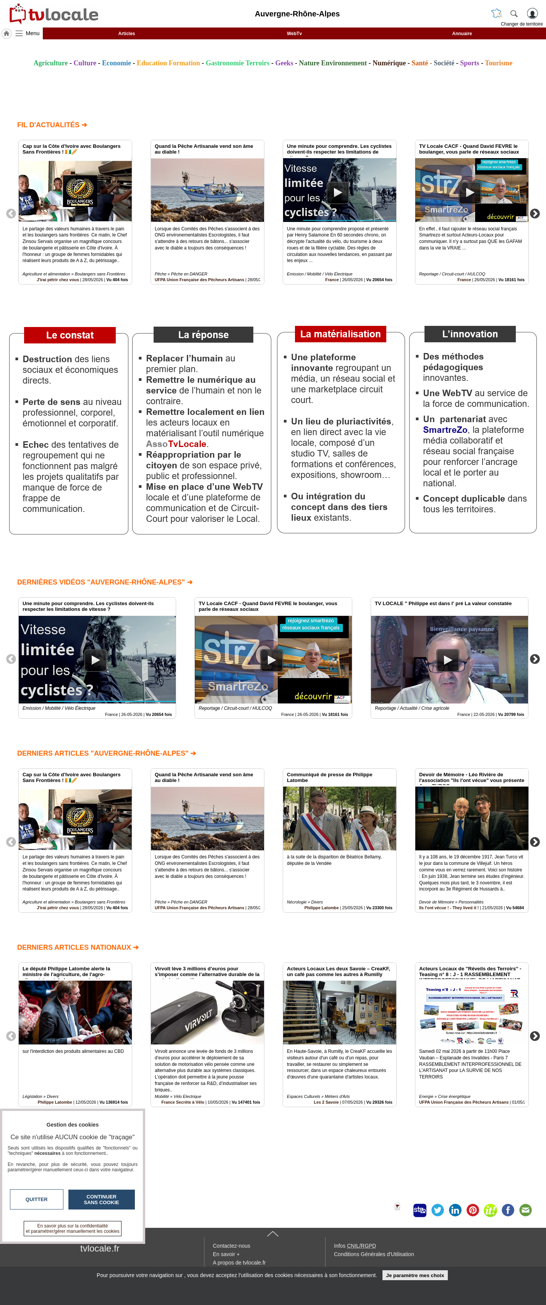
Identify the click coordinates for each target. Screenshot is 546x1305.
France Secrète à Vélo (182, 1102)
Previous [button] (11, 213)
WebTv (294, 33)
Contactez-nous (231, 1246)
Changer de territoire (522, 24)
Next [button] (535, 213)
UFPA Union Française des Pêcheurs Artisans (199, 279)
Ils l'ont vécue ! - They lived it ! (449, 907)
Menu (33, 33)
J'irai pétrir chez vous (58, 279)
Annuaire (462, 33)
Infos (355, 1246)
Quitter (37, 1199)
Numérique (389, 63)
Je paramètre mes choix (415, 1275)
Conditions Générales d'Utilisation (374, 1254)
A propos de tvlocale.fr (239, 1263)
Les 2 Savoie (326, 1102)
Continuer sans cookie (101, 1199)
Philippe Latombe (322, 907)
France (332, 279)
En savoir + (226, 1254)
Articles (126, 33)
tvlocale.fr (100, 1248)
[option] (75, 212)
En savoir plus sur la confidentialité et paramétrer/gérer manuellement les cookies (73, 1228)
